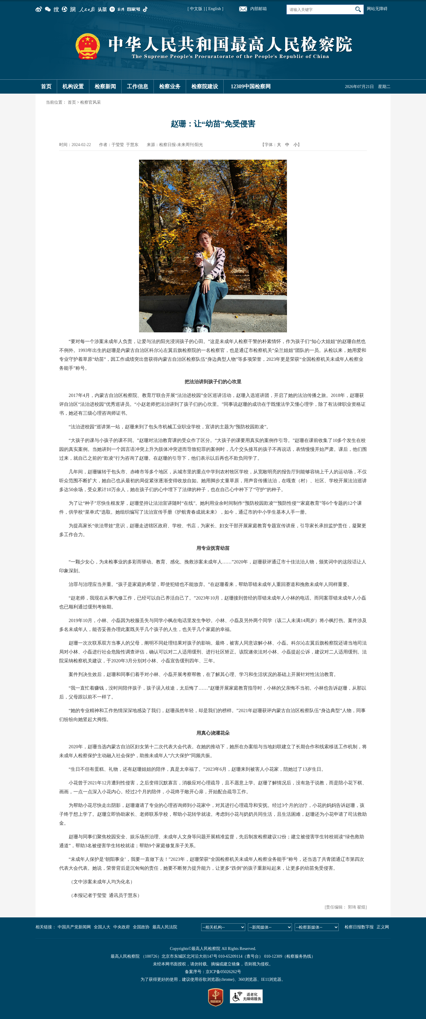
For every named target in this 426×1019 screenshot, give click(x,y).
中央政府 (121, 927)
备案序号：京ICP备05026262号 (213, 972)
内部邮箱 (258, 9)
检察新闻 (105, 86)
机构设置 (73, 86)
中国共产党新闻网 (74, 927)
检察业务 (169, 86)
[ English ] (214, 9)
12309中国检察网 (251, 86)
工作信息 (137, 86)
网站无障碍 (377, 9)
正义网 (383, 927)
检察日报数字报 (359, 927)
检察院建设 (204, 86)
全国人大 (102, 927)
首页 (46, 86)
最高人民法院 (164, 927)
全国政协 (141, 927)
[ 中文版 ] (196, 9)
